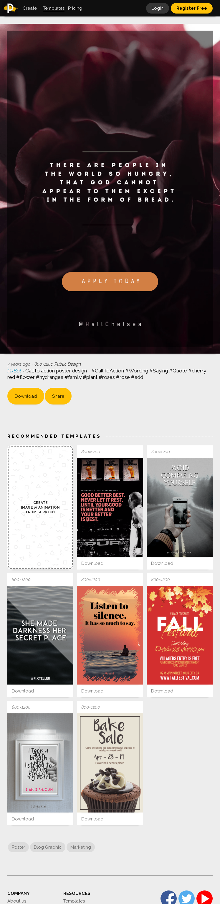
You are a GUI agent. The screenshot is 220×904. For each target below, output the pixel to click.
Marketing (80, 847)
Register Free (191, 8)
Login (157, 8)
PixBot (14, 371)
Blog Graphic (48, 847)
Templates (74, 901)
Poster (18, 847)
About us (16, 901)
